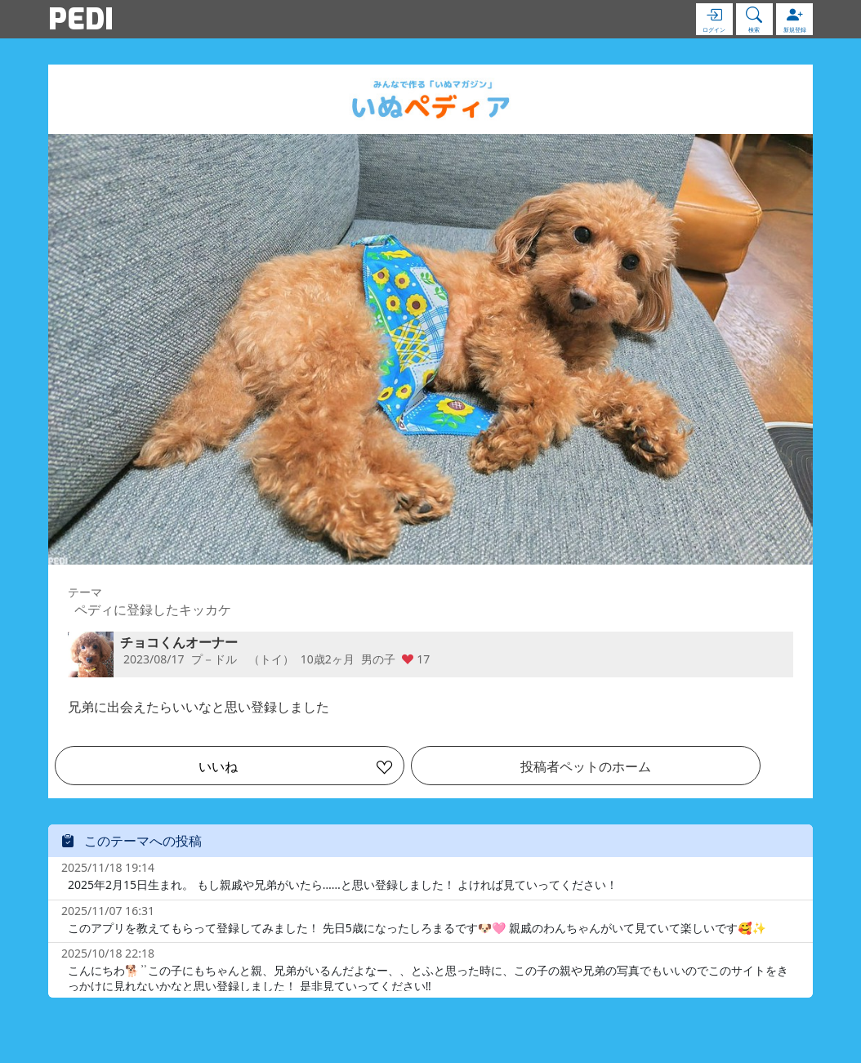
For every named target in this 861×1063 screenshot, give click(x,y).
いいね (218, 766)
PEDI (81, 18)
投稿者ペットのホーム (585, 766)
